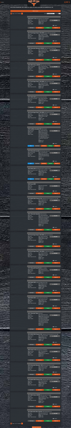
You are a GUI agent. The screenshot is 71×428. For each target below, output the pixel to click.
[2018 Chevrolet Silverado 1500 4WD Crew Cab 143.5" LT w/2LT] (18, 368)
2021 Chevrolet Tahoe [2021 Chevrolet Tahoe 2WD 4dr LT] (35, 313)
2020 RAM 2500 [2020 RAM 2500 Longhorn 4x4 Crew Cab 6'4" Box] (38, 297)
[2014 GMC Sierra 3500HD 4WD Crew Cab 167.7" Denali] (18, 398)
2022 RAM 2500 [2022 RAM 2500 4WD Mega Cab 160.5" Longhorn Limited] (39, 168)
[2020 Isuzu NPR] (18, 187)
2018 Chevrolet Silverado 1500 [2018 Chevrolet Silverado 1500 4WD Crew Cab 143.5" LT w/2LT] (41, 365)
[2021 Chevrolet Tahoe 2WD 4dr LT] (18, 316)
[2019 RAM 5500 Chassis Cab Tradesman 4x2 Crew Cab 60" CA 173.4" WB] (18, 202)
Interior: (29, 21)
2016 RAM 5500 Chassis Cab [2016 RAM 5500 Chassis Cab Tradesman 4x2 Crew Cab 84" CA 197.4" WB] (43, 334)
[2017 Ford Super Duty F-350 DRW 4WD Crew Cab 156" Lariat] (18, 85)
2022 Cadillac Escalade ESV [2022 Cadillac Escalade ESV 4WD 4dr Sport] (37, 129)
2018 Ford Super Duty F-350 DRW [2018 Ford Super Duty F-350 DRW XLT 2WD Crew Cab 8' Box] (41, 251)
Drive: (29, 22)
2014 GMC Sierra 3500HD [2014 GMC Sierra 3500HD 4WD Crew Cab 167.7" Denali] (39, 395)
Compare (55, 25)
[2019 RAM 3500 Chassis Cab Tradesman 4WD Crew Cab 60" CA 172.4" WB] (18, 383)
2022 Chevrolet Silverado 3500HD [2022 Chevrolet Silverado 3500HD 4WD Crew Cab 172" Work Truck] (42, 48)
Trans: (29, 23)
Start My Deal (40, 27)
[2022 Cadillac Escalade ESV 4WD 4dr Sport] (18, 132)
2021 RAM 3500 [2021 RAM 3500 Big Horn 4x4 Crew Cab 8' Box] (37, 97)
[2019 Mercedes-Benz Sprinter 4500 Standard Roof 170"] (18, 415)
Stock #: (40, 23)
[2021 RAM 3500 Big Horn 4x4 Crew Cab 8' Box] (18, 100)
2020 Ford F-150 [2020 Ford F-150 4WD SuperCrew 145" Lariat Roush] (38, 18)
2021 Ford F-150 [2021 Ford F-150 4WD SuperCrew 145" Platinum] (37, 349)
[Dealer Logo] (33, 3)
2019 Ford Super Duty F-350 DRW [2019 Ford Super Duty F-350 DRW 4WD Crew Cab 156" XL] (40, 234)
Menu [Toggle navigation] (2, 2)
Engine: (40, 21)
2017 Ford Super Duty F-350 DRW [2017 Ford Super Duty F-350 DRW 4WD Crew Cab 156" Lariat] (41, 81)
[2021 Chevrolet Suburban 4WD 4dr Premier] (18, 217)
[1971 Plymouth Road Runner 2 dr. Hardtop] (18, 271)
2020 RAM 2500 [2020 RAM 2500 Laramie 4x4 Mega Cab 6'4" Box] (37, 282)
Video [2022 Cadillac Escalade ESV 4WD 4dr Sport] (31, 145)
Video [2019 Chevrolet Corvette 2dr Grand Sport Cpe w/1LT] (31, 163)
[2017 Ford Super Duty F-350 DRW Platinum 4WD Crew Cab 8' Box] (18, 36)
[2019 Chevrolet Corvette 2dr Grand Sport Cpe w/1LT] (18, 154)
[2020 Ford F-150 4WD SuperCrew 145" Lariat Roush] (18, 22)
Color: (29, 34)
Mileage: (40, 22)
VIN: (39, 34)
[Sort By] (51, 13)
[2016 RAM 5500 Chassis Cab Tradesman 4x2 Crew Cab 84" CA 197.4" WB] (18, 337)
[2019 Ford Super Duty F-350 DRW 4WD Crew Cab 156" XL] (18, 238)
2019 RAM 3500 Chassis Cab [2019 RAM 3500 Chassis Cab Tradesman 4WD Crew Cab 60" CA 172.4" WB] (43, 379)
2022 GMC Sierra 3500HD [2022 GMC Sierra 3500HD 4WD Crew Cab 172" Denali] (39, 65)
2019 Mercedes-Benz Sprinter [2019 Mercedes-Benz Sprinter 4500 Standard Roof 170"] (40, 411)
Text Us (56, 27)
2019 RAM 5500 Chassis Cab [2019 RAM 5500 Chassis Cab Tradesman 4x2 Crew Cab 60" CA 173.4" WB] (43, 198)
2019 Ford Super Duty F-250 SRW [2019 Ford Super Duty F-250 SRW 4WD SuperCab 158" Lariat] (41, 112)
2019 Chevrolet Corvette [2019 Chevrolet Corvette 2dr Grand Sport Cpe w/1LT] (39, 151)
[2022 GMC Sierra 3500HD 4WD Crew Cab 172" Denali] (18, 68)
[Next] (22, 13)
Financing (48, 27)
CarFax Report (32, 27)
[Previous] (11, 13)
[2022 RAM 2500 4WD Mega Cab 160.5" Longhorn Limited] (18, 172)
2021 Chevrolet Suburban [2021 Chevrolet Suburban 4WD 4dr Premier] (37, 214)
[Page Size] (59, 13)
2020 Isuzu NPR (32, 184)
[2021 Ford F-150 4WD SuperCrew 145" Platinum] (18, 353)
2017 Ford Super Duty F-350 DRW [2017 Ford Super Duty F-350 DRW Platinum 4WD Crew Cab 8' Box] (42, 33)
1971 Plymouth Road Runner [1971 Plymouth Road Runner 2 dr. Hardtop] (37, 268)
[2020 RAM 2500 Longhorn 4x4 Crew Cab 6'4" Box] (18, 301)
